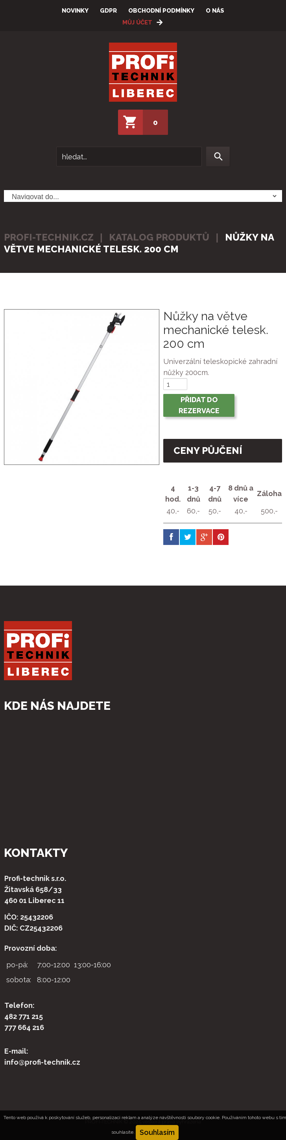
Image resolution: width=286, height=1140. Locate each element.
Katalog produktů (159, 237)
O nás (215, 10)
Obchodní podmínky (161, 10)
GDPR (108, 10)
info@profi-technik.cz (42, 1062)
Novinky (75, 10)
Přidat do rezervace (199, 405)
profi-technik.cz (49, 237)
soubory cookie (203, 1117)
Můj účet (137, 22)
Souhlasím (157, 1132)
